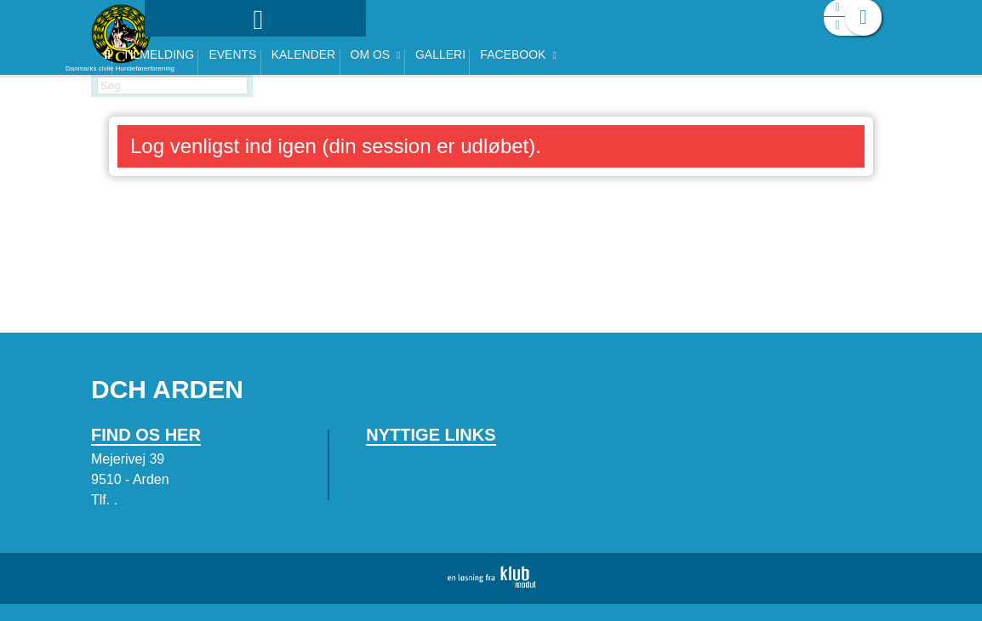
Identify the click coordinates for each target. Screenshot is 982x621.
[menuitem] (197, 57)
